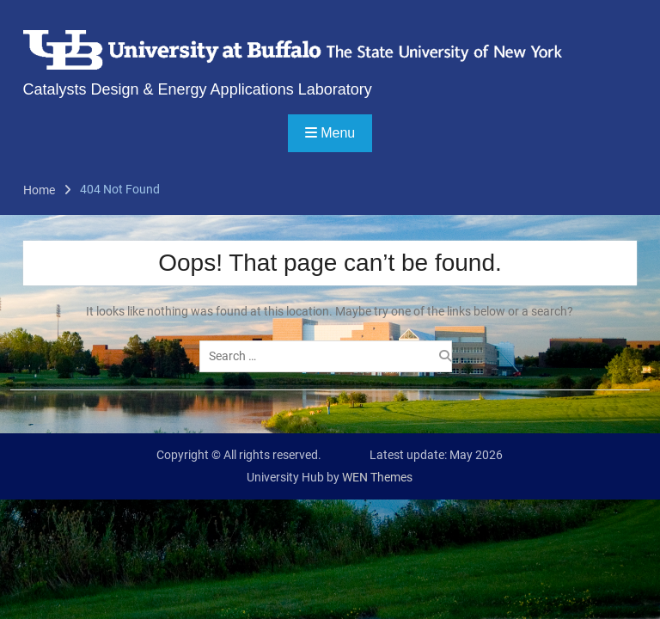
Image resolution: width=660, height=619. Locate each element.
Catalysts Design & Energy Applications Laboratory (197, 89)
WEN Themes (377, 477)
